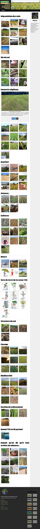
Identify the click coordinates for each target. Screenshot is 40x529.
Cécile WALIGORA (4, 502)
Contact (2, 506)
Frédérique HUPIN (4, 504)
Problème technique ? (5, 509)
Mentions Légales (4, 507)
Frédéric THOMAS (4, 501)
